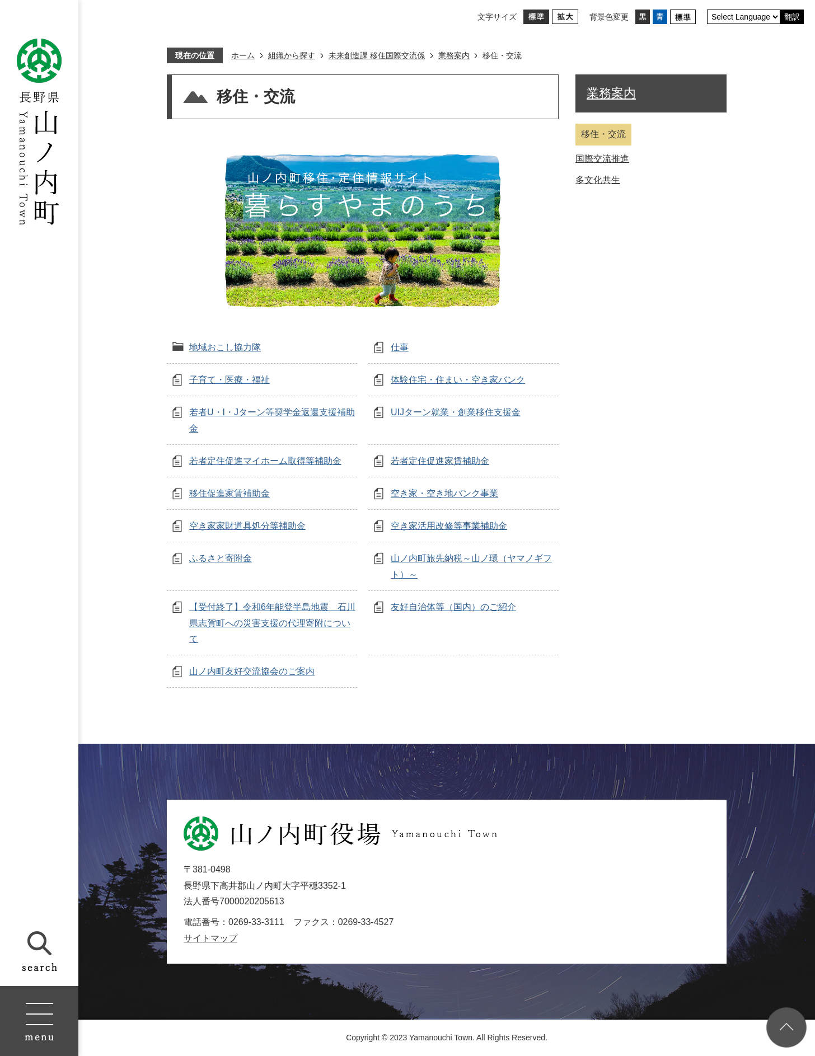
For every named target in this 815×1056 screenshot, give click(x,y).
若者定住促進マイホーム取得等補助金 (265, 461)
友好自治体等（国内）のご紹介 (453, 607)
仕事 (400, 347)
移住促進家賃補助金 (229, 493)
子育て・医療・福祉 (229, 379)
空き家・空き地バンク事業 (444, 493)
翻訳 (792, 16)
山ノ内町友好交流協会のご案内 (252, 671)
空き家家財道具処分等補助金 (247, 526)
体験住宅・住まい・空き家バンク (458, 379)
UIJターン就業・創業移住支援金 (456, 412)
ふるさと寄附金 (220, 558)
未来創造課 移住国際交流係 (377, 55)
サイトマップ (210, 938)
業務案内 (454, 55)
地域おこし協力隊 (225, 347)
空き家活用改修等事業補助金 (449, 526)
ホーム (243, 55)
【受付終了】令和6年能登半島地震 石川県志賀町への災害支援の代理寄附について (272, 623)
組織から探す (291, 55)
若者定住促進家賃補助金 (440, 461)
